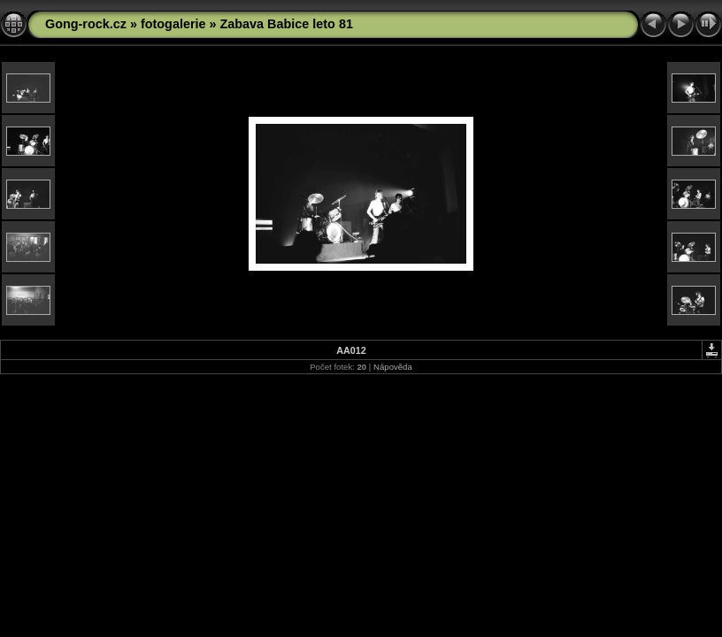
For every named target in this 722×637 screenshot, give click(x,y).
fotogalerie (173, 24)
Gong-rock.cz (86, 24)
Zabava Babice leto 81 (286, 24)
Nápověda (392, 367)
